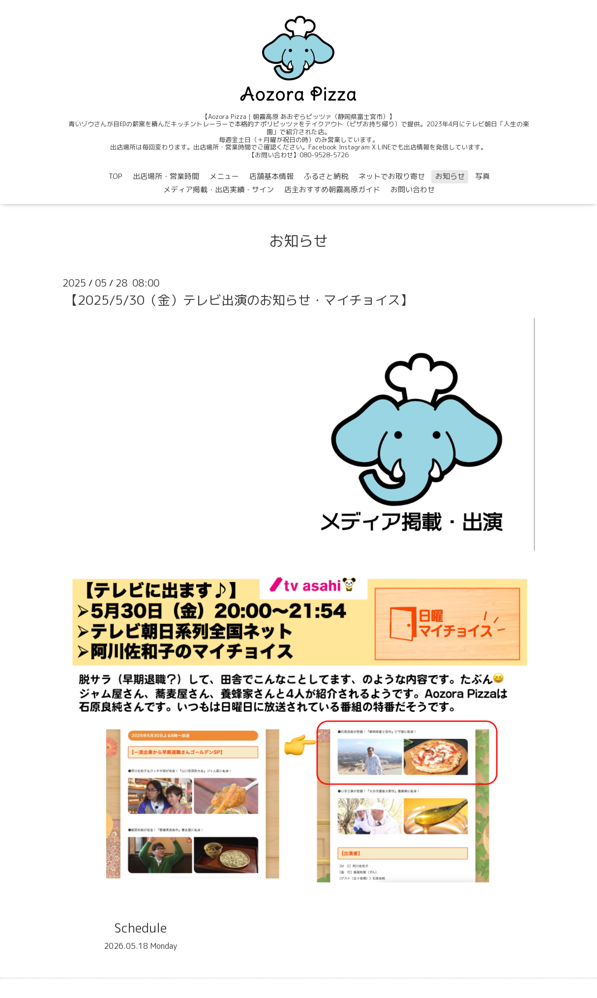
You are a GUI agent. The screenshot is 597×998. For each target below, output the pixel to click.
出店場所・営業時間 (166, 176)
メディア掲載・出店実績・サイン (218, 189)
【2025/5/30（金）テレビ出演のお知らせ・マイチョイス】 (239, 300)
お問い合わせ (412, 189)
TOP (115, 176)
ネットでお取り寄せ (391, 176)
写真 (482, 176)
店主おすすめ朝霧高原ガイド (332, 189)
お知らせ (450, 176)
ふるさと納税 (326, 176)
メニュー (224, 176)
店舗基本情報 (271, 176)
